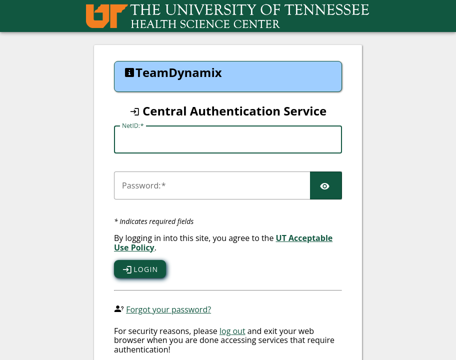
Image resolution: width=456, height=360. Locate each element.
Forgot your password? (168, 309)
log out (233, 331)
